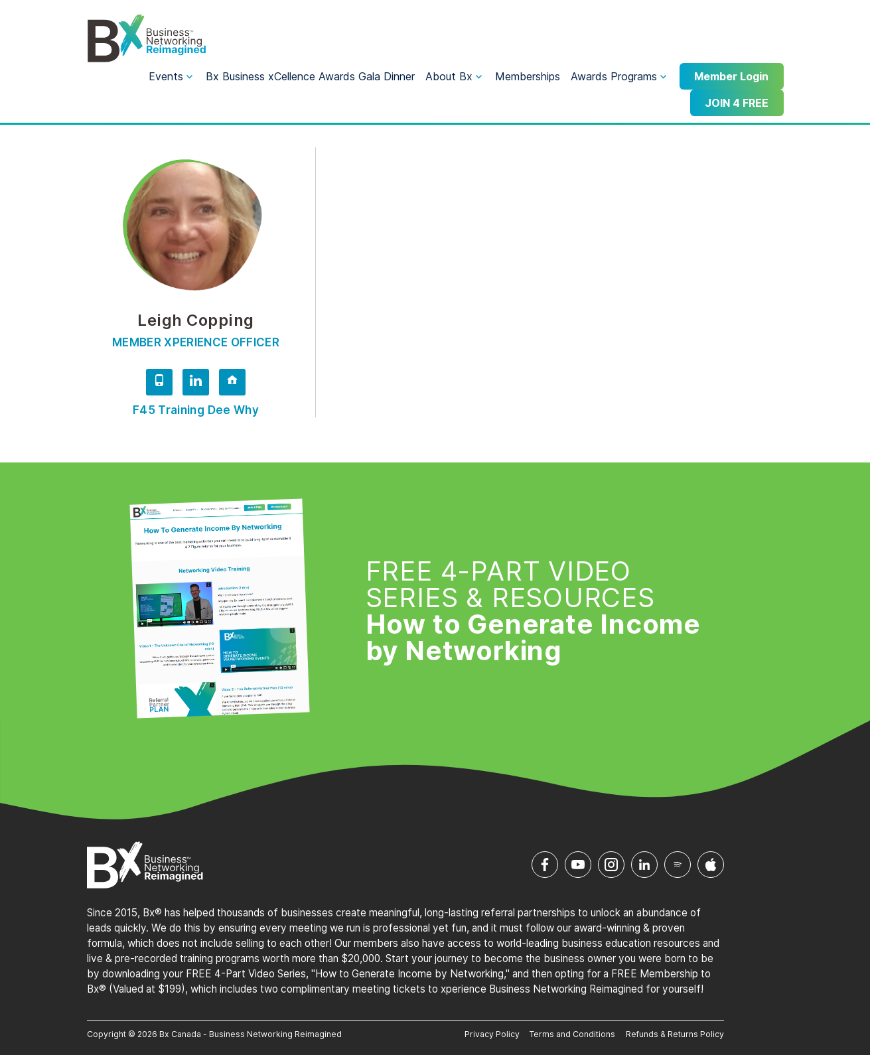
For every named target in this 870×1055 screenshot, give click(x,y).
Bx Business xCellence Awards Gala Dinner (310, 76)
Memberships (527, 76)
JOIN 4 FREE (736, 102)
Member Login (731, 76)
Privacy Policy (492, 1034)
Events (166, 76)
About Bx (448, 76)
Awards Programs (614, 76)
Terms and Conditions (572, 1034)
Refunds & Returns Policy (675, 1034)
